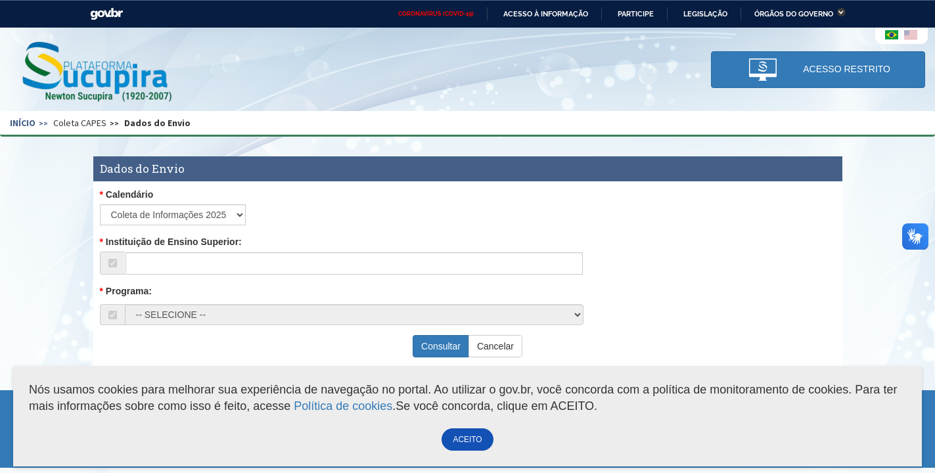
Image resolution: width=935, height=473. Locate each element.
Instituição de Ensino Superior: (174, 241)
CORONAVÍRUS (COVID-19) (436, 14)
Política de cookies (343, 406)
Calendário (129, 194)
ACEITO (467, 439)
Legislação (705, 13)
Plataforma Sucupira (98, 72)
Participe (636, 13)
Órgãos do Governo (793, 13)
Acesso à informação (545, 13)
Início (22, 123)
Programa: (129, 291)
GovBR (106, 14)
